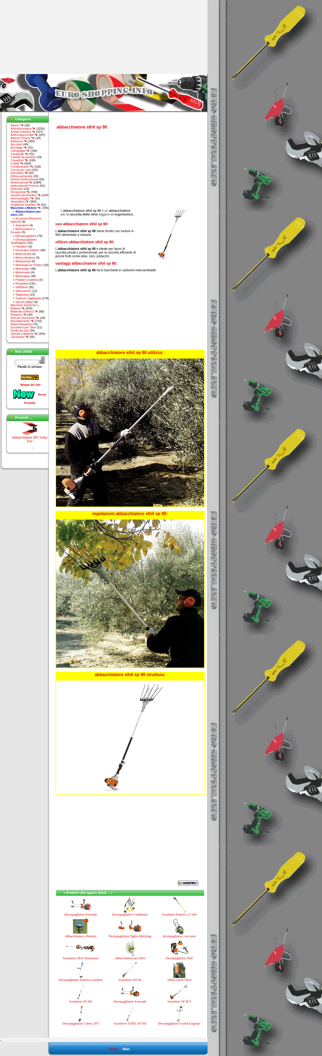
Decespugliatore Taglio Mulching (130, 936)
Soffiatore (21, 287)
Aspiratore (22, 225)
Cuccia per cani (21, 169)
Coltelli (17, 163)
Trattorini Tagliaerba (28, 298)
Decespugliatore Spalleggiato (23, 241)
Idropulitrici (20, 201)
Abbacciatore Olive (179, 980)
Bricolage (19, 147)
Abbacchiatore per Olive (130, 958)
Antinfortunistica (23, 128)
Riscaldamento (22, 321)
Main (126, 1049)
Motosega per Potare (29, 265)
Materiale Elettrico (24, 311)
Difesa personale (22, 176)
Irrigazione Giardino (25, 204)
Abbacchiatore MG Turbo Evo (29, 440)
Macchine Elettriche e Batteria (24, 307)
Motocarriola (23, 253)
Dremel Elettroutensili (24, 179)
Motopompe (23, 261)
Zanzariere (20, 336)
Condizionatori (22, 166)
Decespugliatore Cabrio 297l (80, 1023)
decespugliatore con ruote (179, 936)
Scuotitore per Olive (23, 327)
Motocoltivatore (25, 257)
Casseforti (19, 160)
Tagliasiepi (22, 294)
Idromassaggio (22, 198)
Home (113, 1049)
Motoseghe (22, 268)
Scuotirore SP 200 (80, 1001)
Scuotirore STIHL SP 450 (130, 1023)
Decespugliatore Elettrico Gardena (81, 980)
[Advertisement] (44, 37)
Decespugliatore (25, 235)
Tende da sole (20, 330)
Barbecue (19, 141)
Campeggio (20, 150)
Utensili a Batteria (24, 333)
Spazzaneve (23, 290)
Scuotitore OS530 (130, 980)
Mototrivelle (22, 272)
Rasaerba (21, 283)
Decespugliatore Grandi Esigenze (179, 1023)
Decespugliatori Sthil (179, 958)
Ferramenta (20, 192)
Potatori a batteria (26, 279)
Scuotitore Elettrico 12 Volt (179, 914)
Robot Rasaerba (21, 324)
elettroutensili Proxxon (25, 185)
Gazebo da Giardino (26, 195)
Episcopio (17, 188)
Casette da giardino (23, 157)
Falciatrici (21, 246)
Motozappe (22, 276)
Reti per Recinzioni (25, 317)
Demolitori (19, 173)
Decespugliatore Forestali (80, 914)
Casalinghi (19, 153)
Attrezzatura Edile (24, 134)
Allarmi (17, 125)
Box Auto (16, 144)
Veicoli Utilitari (24, 302)
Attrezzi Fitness (23, 138)
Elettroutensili (21, 182)
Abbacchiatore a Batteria (80, 936)
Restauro (19, 314)
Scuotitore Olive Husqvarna (80, 958)
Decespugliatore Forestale (129, 1001)
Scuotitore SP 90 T (179, 1001)
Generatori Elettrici (27, 250)
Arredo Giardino (23, 131)
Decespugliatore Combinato (130, 914)
